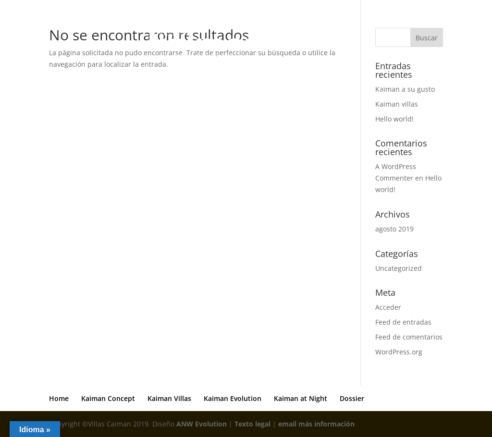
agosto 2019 (394, 228)
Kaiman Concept (147, 93)
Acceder (388, 307)
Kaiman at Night (339, 93)
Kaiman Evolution (272, 93)
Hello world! (394, 118)
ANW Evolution (201, 423)
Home (98, 93)
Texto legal (252, 423)
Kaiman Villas (208, 93)
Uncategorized (398, 268)
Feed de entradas (403, 322)
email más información (316, 423)
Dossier (390, 93)
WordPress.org (398, 351)
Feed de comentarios (409, 336)
